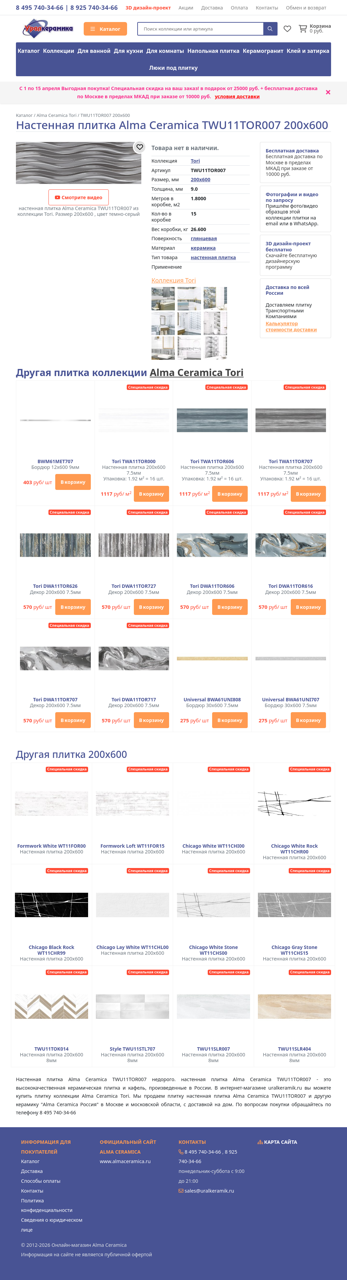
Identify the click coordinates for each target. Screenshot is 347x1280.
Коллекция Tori (173, 280)
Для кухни (128, 51)
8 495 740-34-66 (39, 7)
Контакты (267, 7)
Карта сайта (278, 1142)
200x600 (200, 179)
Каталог (105, 28)
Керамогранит (263, 51)
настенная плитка (213, 257)
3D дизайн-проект (148, 7)
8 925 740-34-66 (94, 7)
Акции (186, 7)
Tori (195, 161)
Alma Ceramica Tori (197, 372)
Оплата (239, 7)
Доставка (212, 7)
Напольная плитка (213, 51)
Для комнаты (165, 51)
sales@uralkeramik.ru (209, 1191)
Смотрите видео (78, 197)
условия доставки (237, 96)
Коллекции (58, 51)
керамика (203, 248)
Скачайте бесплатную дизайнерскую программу (291, 255)
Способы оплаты (40, 1181)
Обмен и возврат (306, 7)
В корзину (73, 482)
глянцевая (204, 238)
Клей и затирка (308, 51)
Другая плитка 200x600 (71, 754)
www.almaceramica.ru (125, 1161)
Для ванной (94, 51)
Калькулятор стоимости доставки (291, 326)
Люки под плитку (173, 67)
